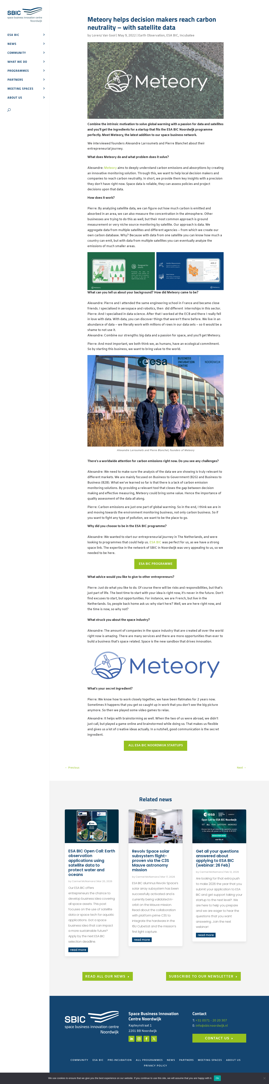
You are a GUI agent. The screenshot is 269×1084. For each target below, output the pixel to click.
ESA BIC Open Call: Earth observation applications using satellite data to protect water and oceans (91, 862)
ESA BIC (13, 35)
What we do (17, 62)
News (11, 44)
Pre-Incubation (120, 1060)
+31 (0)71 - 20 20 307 (211, 1021)
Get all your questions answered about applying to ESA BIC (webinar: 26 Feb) (217, 858)
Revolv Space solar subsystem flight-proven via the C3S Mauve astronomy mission (150, 860)
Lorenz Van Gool (103, 36)
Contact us (217, 1038)
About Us (233, 1060)
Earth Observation (151, 36)
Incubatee (187, 36)
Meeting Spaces (210, 1060)
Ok (217, 1078)
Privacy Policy (155, 1066)
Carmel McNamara (83, 881)
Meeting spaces (20, 89)
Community (16, 53)
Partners (15, 80)
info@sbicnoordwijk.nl (212, 1026)
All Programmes (149, 1060)
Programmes (18, 71)
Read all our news (105, 976)
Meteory (110, 168)
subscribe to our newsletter (201, 976)
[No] (264, 1078)
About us (14, 98)
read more (78, 950)
